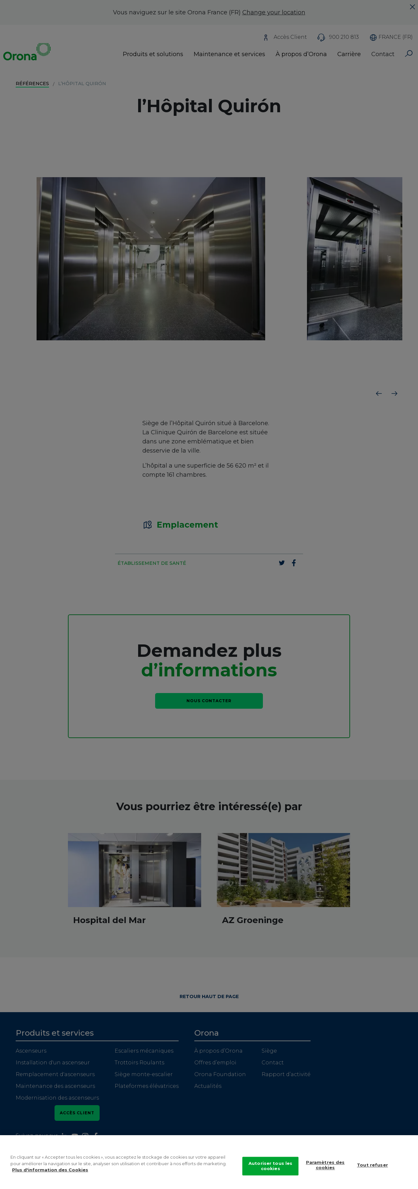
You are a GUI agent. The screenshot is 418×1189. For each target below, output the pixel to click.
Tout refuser (372, 1166)
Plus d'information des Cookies (50, 1171)
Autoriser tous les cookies (270, 1167)
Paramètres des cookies (325, 1166)
